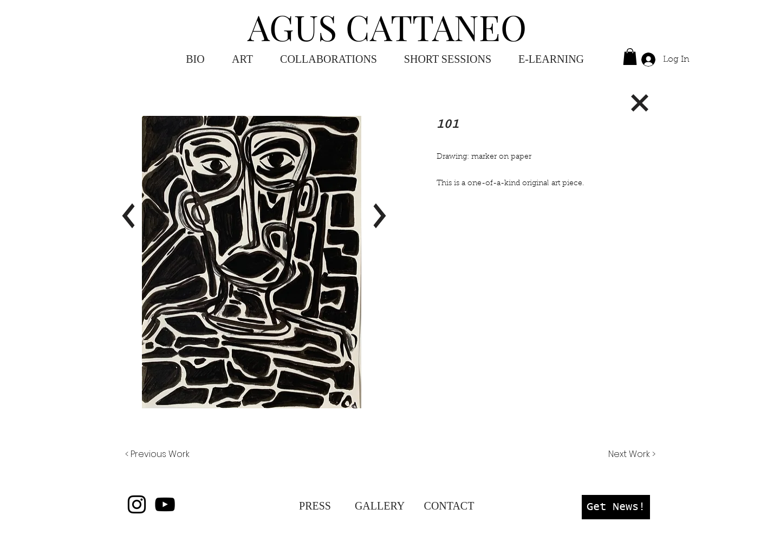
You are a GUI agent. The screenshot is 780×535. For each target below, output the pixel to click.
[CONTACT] (449, 506)
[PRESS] (315, 506)
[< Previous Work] (157, 454)
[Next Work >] (631, 454)
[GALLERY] (380, 506)
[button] (551, 59)
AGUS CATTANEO (387, 26)
